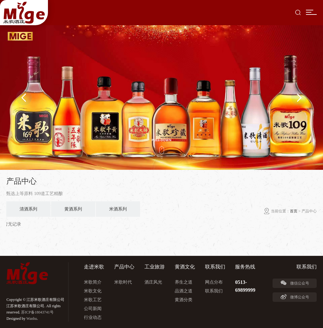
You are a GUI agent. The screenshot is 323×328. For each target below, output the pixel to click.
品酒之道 (183, 291)
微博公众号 (294, 296)
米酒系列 (118, 209)
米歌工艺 (93, 299)
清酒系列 (28, 209)
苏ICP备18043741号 (37, 312)
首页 (293, 211)
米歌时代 (123, 282)
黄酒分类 (183, 299)
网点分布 (214, 282)
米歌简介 (93, 282)
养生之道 (183, 282)
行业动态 (93, 317)
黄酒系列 (73, 209)
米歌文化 (93, 291)
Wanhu (31, 318)
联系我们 (214, 291)
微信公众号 (294, 282)
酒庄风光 (153, 282)
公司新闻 (93, 308)
